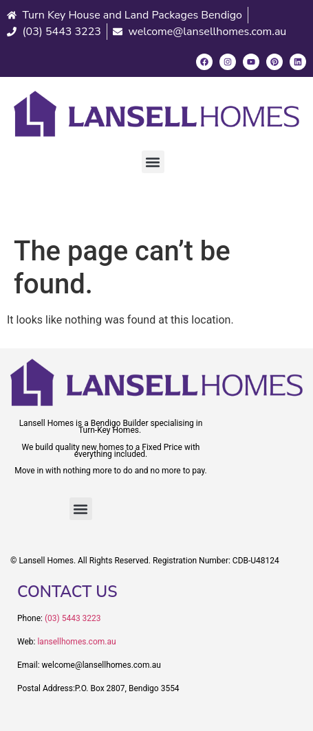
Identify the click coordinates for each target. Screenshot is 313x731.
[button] (153, 161)
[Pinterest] (274, 62)
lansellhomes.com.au (76, 641)
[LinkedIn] (298, 62)
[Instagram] (227, 62)
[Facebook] (204, 62)
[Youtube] (251, 62)
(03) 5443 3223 (73, 618)
